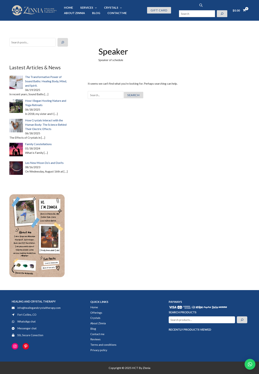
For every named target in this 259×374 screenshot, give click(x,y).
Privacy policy (99, 349)
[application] (93, 7)
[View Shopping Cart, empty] (239, 10)
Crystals (109, 7)
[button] (159, 10)
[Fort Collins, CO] (24, 314)
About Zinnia (73, 13)
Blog (94, 13)
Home (67, 7)
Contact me (113, 13)
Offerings (96, 312)
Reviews (95, 339)
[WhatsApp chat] (24, 321)
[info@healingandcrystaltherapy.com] (37, 307)
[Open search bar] (201, 5)
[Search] (222, 13)
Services (86, 7)
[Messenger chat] (24, 328)
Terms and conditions (103, 344)
